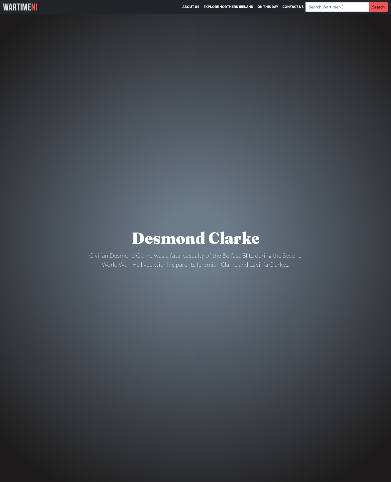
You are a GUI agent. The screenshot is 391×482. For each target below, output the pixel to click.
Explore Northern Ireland (228, 7)
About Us (190, 7)
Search (378, 7)
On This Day (267, 7)
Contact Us (293, 7)
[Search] (337, 7)
